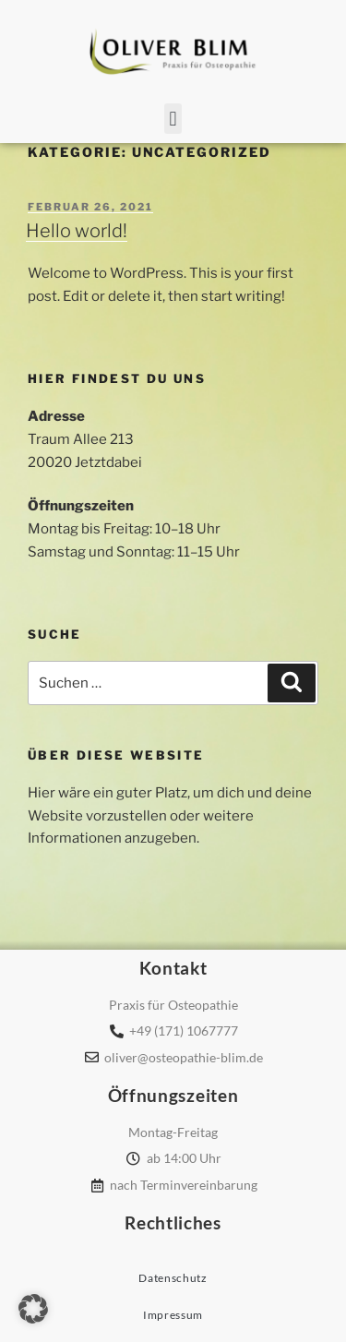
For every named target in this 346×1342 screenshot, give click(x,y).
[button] (173, 118)
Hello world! (76, 231)
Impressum (173, 1314)
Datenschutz (173, 1277)
